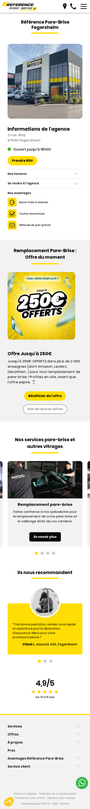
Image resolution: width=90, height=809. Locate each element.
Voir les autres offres (45, 411)
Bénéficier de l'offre (45, 398)
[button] (36, 555)
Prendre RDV (22, 162)
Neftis (46, 803)
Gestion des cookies (61, 798)
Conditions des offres (30, 798)
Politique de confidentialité (57, 793)
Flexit (63, 803)
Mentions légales (25, 793)
